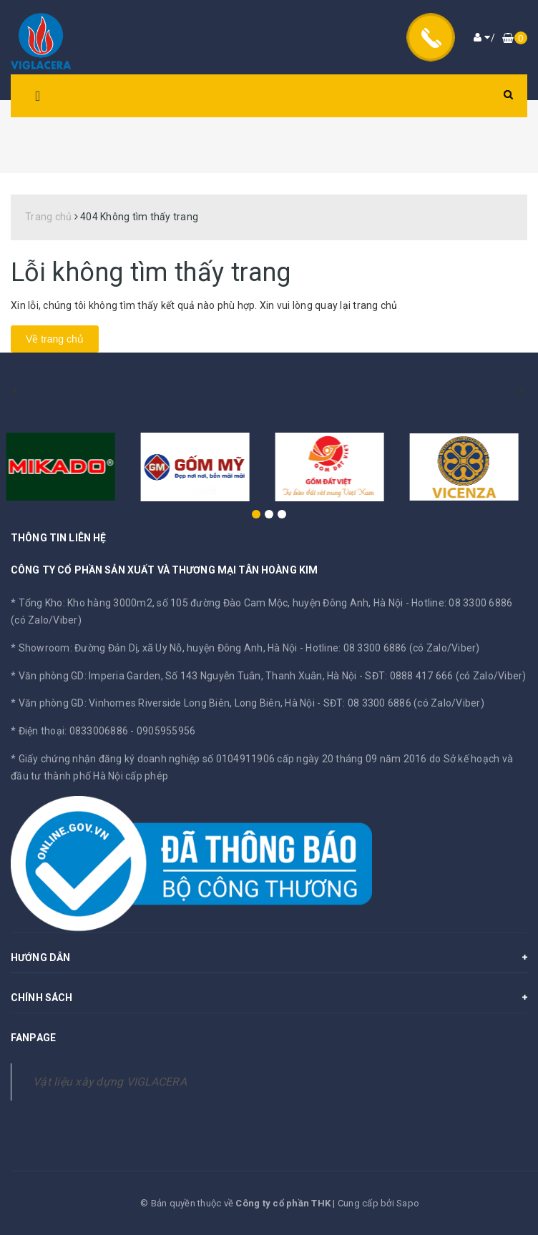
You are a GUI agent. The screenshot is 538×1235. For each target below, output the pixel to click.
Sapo (407, 1203)
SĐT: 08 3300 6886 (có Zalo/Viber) (403, 703)
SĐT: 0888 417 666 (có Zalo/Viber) (445, 676)
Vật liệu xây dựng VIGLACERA (110, 1081)
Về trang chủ (55, 339)
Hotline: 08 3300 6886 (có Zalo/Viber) (392, 648)
